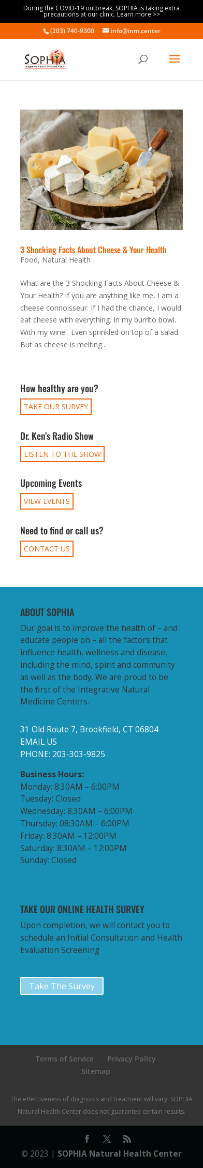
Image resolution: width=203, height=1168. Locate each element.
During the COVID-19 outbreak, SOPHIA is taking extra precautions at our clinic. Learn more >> (101, 11)
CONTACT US (47, 549)
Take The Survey (62, 986)
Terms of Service (65, 1059)
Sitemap (95, 1071)
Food (29, 260)
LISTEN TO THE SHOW (62, 454)
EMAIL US (38, 741)
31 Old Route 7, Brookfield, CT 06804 (89, 729)
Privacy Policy (131, 1059)
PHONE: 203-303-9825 (62, 754)
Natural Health (66, 260)
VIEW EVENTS (47, 501)
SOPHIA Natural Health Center (119, 1153)
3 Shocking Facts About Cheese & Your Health (93, 249)
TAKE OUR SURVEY (56, 406)
